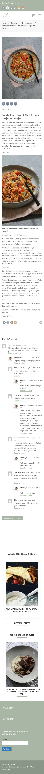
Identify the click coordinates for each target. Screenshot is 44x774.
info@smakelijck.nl (11, 3)
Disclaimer (5, 764)
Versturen (6, 749)
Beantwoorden (14, 353)
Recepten (14, 23)
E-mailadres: (6, 739)
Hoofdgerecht (27, 23)
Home (4, 23)
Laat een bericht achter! (12, 518)
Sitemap (13, 764)
